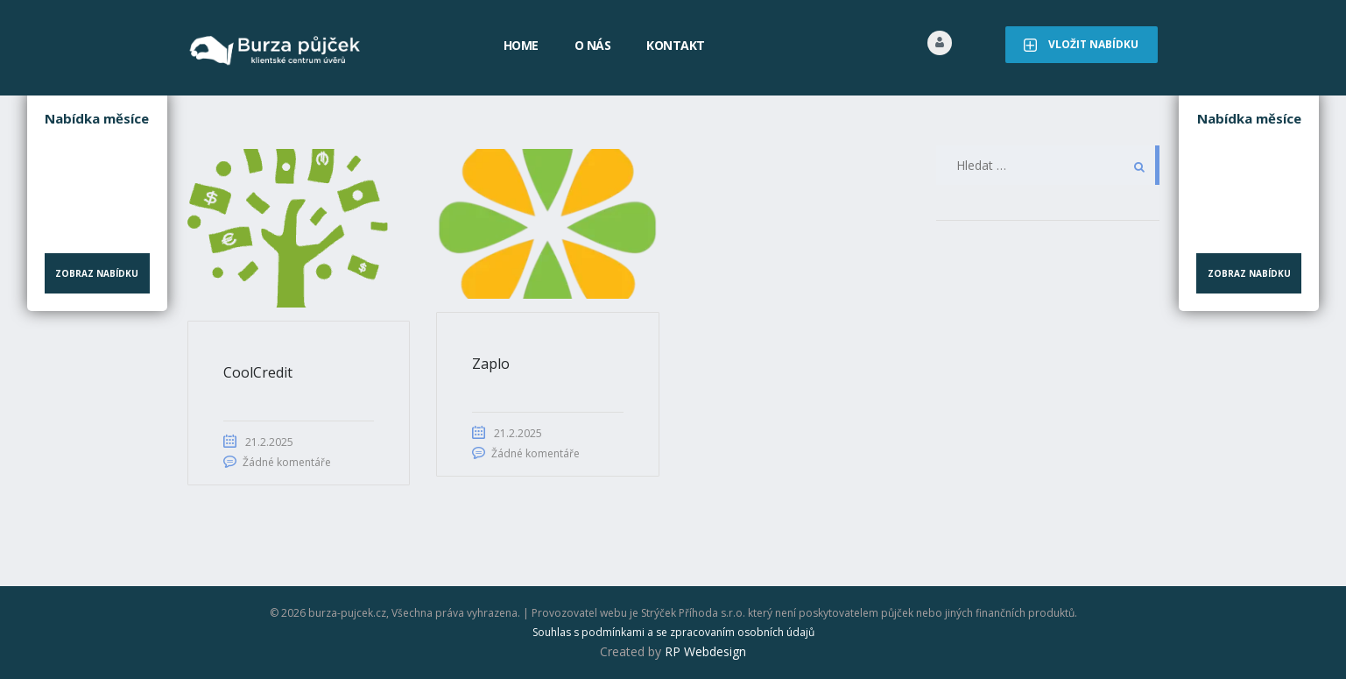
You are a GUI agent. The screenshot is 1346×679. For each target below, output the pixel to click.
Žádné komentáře (287, 462)
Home (521, 45)
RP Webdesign (705, 651)
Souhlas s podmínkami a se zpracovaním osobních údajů (673, 632)
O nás (592, 45)
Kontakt (675, 45)
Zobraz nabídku (96, 273)
